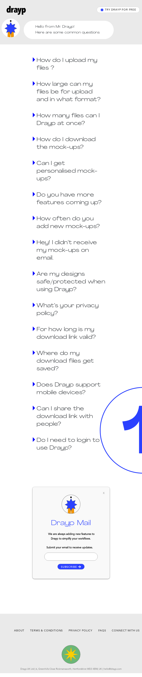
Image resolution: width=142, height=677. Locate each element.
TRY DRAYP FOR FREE (118, 10)
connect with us (126, 631)
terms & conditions (46, 631)
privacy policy (80, 631)
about (19, 631)
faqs (102, 631)
